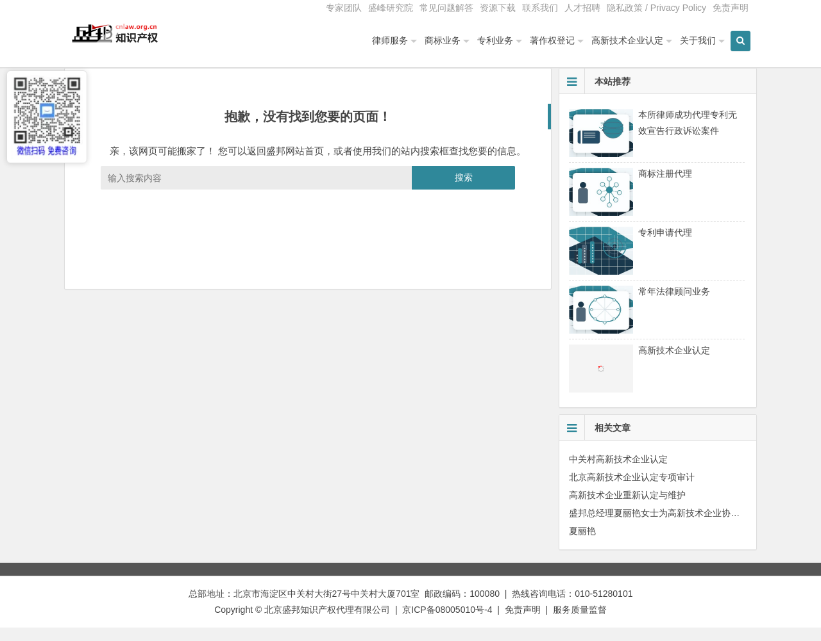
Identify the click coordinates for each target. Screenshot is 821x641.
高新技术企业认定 (627, 40)
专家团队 (344, 8)
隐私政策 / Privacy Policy (656, 8)
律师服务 (390, 40)
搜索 (464, 190)
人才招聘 (582, 8)
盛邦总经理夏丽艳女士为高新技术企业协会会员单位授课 (681, 526)
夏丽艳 (582, 544)
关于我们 (698, 40)
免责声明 (731, 8)
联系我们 (540, 8)
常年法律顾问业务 (674, 304)
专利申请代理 (665, 245)
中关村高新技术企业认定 (618, 472)
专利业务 (495, 40)
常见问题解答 (446, 8)
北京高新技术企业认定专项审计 (632, 490)
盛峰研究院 (390, 8)
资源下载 (498, 8)
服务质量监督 (580, 622)
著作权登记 (552, 40)
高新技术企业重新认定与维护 (627, 508)
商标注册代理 (665, 186)
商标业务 (443, 40)
